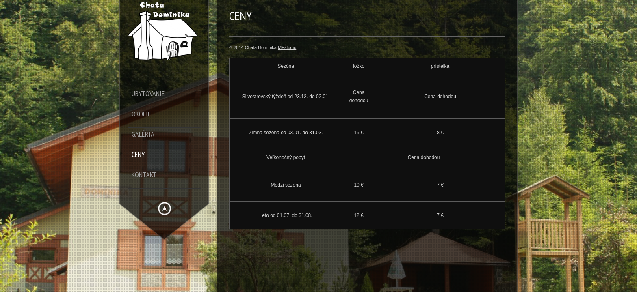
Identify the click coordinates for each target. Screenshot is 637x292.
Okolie (141, 114)
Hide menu (164, 208)
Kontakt (144, 175)
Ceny (138, 154)
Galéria (143, 134)
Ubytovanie (148, 94)
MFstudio (287, 47)
